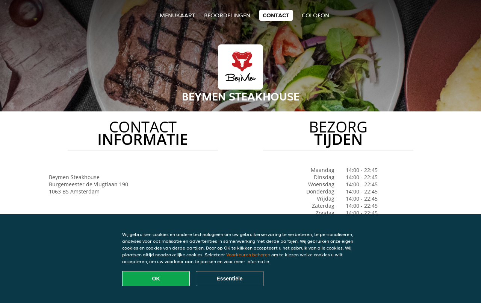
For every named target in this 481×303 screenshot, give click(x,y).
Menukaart (177, 15)
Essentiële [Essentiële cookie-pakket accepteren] (229, 279)
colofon (315, 15)
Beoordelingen (227, 15)
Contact (276, 15)
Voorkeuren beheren (248, 254)
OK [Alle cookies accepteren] (156, 279)
